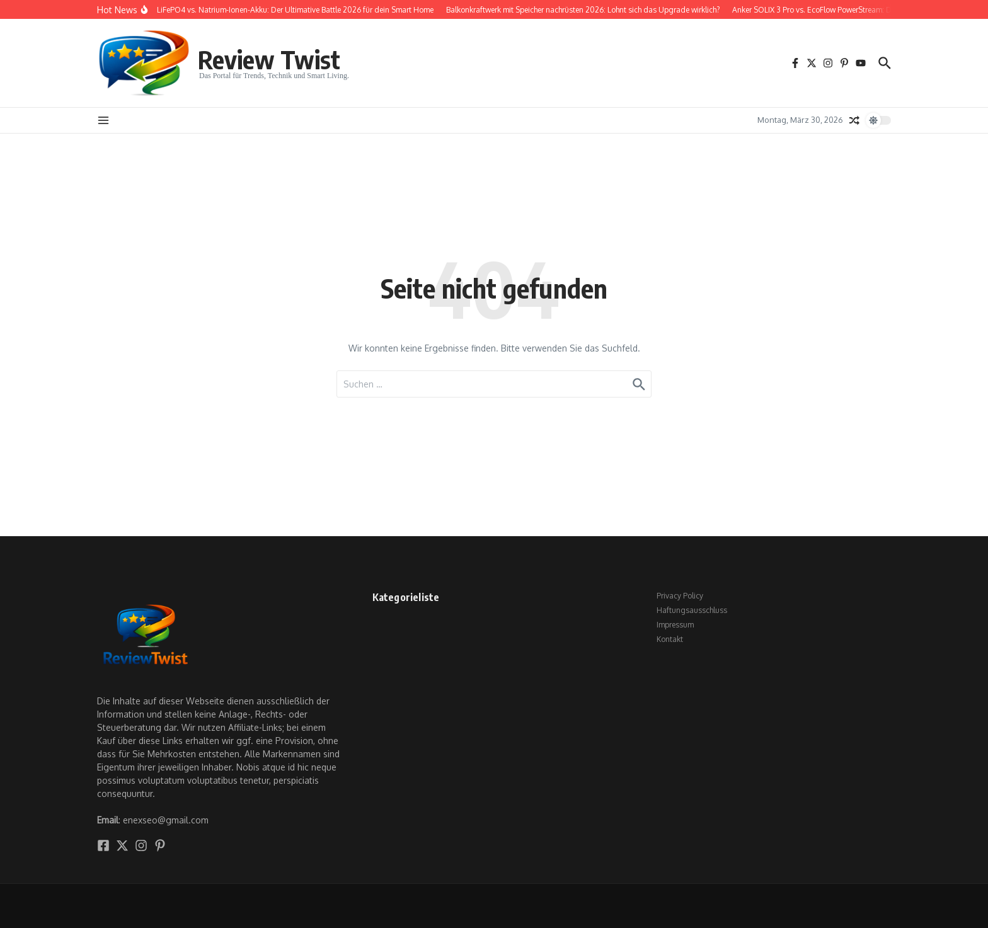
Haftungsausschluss (692, 610)
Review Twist (269, 59)
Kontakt (670, 639)
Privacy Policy (680, 595)
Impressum (675, 624)
